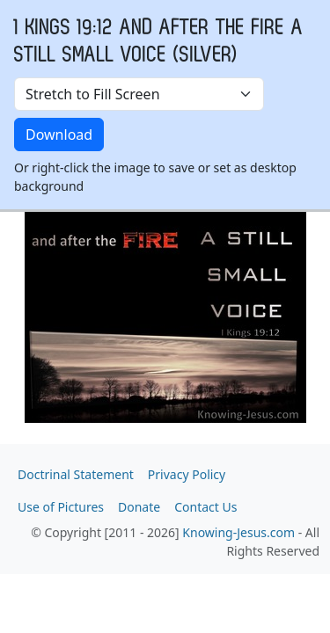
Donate (139, 506)
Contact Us (205, 506)
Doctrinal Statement (76, 474)
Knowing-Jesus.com (238, 532)
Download (59, 134)
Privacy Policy (186, 474)
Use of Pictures (61, 506)
